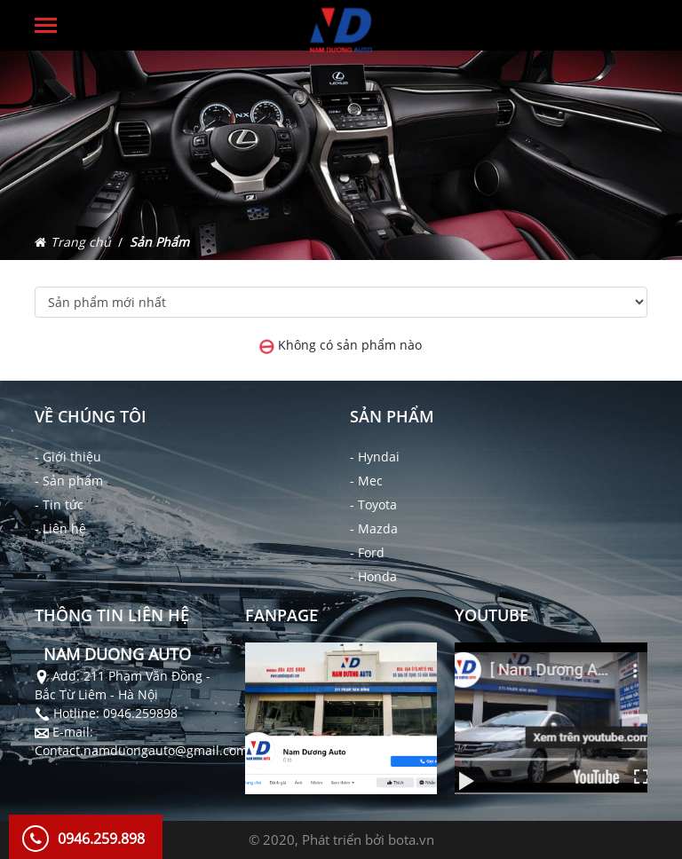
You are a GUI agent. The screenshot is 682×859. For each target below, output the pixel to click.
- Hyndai (375, 456)
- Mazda (374, 528)
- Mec (366, 480)
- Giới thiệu (68, 456)
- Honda (373, 576)
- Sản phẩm (69, 480)
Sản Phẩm (159, 241)
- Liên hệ (60, 528)
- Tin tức (59, 504)
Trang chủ (81, 241)
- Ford (367, 552)
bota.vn (411, 839)
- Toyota (373, 504)
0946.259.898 (101, 838)
